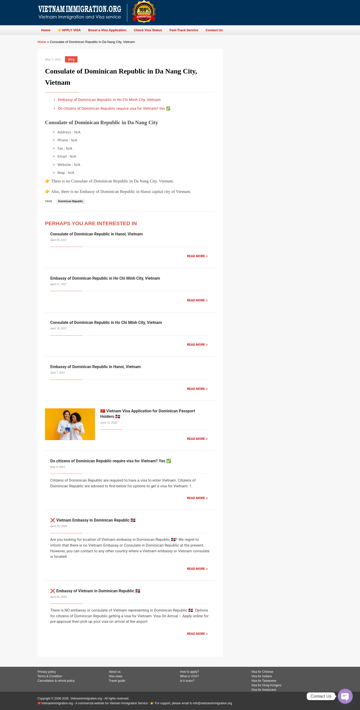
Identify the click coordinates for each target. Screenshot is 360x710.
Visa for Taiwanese (263, 681)
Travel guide (117, 681)
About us (114, 672)
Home (42, 42)
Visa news (115, 676)
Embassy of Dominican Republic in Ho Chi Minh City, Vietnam (106, 99)
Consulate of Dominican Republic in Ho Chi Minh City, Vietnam (106, 322)
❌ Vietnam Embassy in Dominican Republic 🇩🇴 (93, 520)
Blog (71, 59)
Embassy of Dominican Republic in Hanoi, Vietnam (95, 366)
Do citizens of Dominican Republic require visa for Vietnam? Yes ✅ (111, 108)
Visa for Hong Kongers (266, 685)
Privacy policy (47, 672)
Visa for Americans (263, 690)
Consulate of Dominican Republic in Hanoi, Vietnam (96, 234)
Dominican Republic (70, 201)
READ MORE (196, 256)
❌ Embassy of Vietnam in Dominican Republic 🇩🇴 (95, 591)
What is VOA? (189, 676)
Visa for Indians (261, 676)
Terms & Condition (50, 676)
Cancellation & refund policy (56, 681)
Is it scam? (187, 681)
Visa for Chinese (262, 672)
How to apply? (189, 672)
